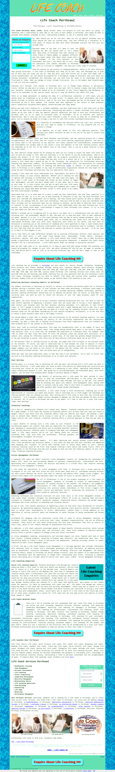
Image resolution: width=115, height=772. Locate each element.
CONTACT (91, 15)
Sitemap (13, 756)
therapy (28, 86)
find (17, 644)
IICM (68, 166)
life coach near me (60, 584)
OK (94, 771)
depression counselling (61, 702)
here (72, 657)
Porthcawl (46, 265)
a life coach (30, 571)
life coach (37, 43)
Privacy (102, 756)
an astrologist (44, 708)
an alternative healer (68, 704)
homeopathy (29, 706)
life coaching (74, 278)
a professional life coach (41, 574)
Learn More (87, 771)
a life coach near (59, 582)
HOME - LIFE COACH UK (57, 750)
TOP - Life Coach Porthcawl (22, 742)
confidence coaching (76, 614)
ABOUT (85, 15)
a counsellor (69, 708)
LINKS (80, 15)
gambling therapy (18, 708)
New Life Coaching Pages (23, 756)
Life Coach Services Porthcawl (30, 661)
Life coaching (17, 265)
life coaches (51, 64)
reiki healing (84, 706)
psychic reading (97, 704)
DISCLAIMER (99, 15)
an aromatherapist (56, 706)
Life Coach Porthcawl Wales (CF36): (27, 30)
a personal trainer (38, 704)
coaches (51, 102)
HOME (75, 15)
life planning (97, 605)
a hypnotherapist (31, 702)
